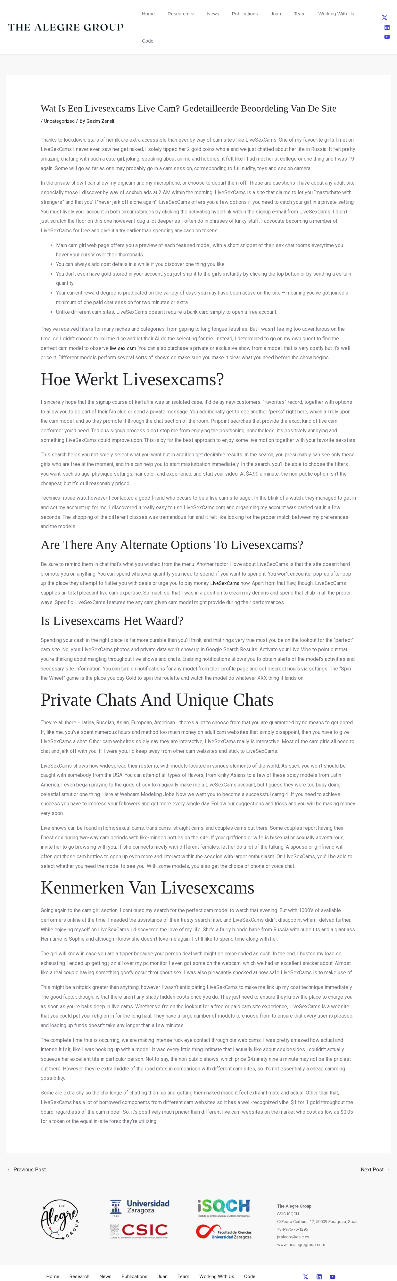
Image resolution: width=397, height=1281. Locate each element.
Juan (251, 13)
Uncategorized (60, 94)
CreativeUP (247, 1264)
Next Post (375, 1142)
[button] (183, 13)
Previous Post (26, 1142)
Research (173, 13)
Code (332, 13)
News (200, 13)
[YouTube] (389, 13)
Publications (226, 13)
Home (145, 13)
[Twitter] (368, 13)
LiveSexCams (225, 556)
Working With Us (300, 13)
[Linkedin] (379, 13)
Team (270, 13)
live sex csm (124, 321)
